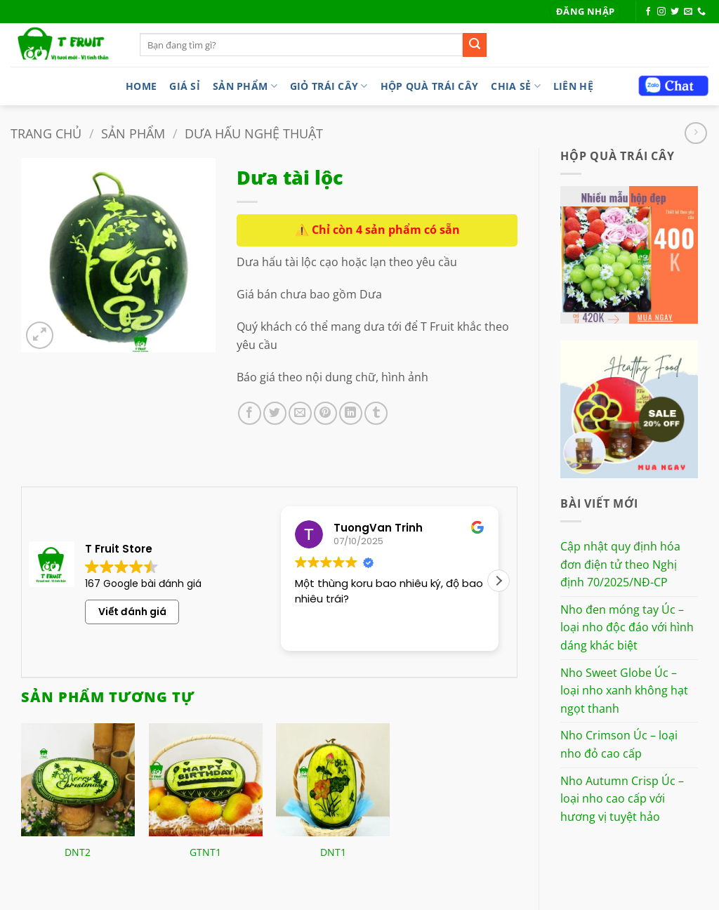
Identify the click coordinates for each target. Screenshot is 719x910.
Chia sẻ (516, 86)
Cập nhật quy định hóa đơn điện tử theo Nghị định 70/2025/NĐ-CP (620, 564)
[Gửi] (475, 45)
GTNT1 (205, 852)
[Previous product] (695, 133)
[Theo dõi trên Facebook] (648, 12)
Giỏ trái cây (329, 86)
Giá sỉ (184, 86)
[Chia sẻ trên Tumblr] (376, 413)
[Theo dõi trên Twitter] (675, 12)
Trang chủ (46, 133)
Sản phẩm (245, 86)
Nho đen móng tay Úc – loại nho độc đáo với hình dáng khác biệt (627, 627)
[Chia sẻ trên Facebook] (249, 413)
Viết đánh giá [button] (132, 612)
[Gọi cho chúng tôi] (701, 12)
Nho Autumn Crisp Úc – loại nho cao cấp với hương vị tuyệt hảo (622, 798)
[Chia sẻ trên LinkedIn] (350, 413)
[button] (585, 11)
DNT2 (78, 852)
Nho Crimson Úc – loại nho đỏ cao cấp (619, 744)
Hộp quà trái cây (430, 86)
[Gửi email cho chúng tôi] (688, 12)
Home (141, 86)
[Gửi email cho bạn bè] (300, 413)
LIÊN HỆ (573, 86)
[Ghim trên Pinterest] (325, 413)
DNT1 (333, 852)
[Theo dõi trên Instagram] (661, 12)
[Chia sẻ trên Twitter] (274, 413)
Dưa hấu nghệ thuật (254, 133)
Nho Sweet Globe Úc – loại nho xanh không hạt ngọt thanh (624, 690)
